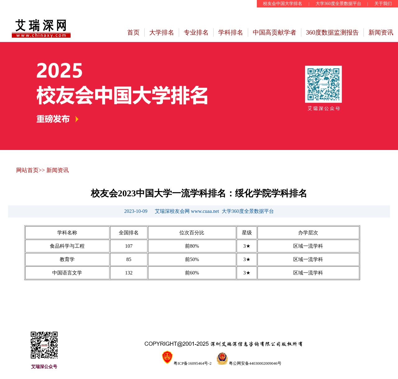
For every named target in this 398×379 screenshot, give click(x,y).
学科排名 (230, 32)
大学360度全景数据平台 (338, 3)
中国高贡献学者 (274, 32)
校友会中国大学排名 (282, 3)
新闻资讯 (380, 32)
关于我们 (383, 3)
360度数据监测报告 (332, 32)
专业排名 (196, 32)
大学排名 (161, 32)
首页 (133, 32)
